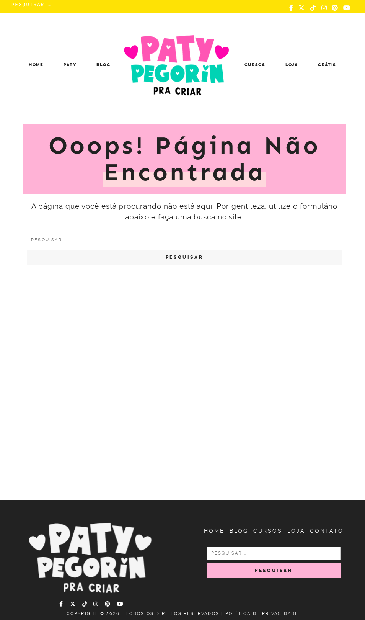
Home (36, 64)
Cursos (255, 64)
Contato (327, 531)
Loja (291, 64)
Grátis (327, 64)
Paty (70, 64)
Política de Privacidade (262, 613)
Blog (103, 64)
